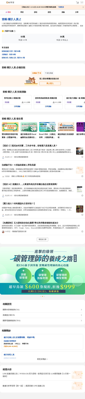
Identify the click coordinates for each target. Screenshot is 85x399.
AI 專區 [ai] (8, 12)
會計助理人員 (9, 355)
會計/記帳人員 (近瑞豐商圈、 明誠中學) (19, 337)
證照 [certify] (49, 12)
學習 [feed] (22, 12)
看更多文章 (42, 239)
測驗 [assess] (63, 12)
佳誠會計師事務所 (10, 341)
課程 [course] (35, 12)
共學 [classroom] (76, 12)
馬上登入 (50, 83)
